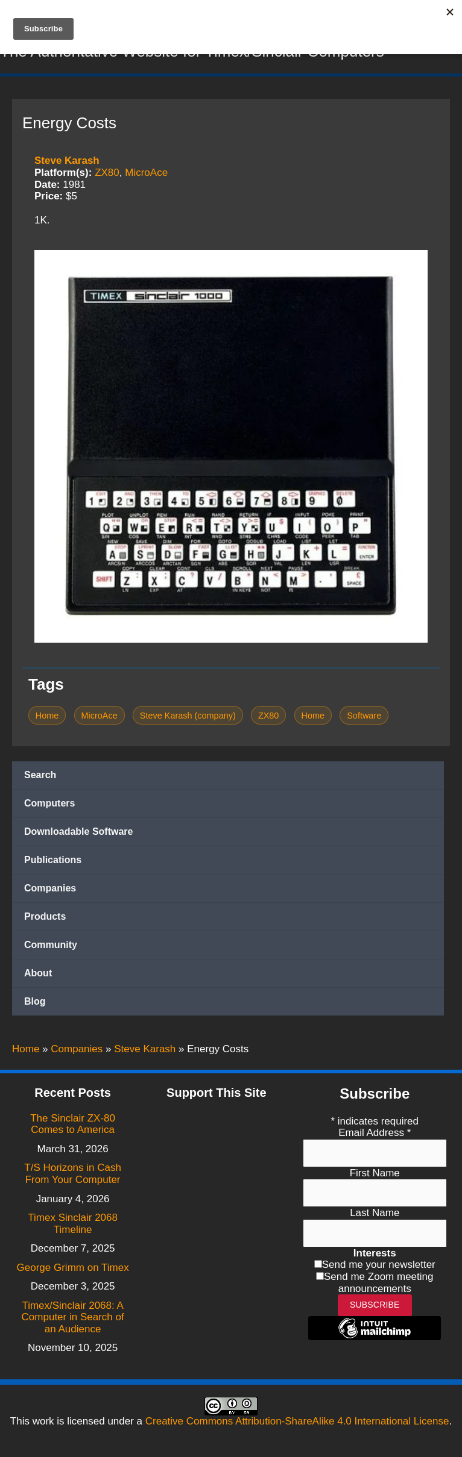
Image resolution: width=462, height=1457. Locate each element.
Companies (50, 891)
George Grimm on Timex (73, 1267)
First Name (375, 1173)
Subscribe (375, 1304)
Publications (52, 863)
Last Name (374, 1212)
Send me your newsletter (378, 1265)
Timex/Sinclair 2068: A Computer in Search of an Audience (73, 1317)
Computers (49, 806)
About (38, 976)
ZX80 (107, 175)
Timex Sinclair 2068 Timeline (73, 1223)
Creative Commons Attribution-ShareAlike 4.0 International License (297, 1421)
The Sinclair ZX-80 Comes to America (72, 1124)
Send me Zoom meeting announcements (378, 1282)
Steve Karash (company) (188, 718)
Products (45, 919)
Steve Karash (67, 163)
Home (47, 718)
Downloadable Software (78, 834)
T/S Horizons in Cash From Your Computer (72, 1174)
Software (364, 718)
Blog (35, 1004)
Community (50, 948)
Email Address (374, 1132)
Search (40, 778)
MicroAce (146, 175)
